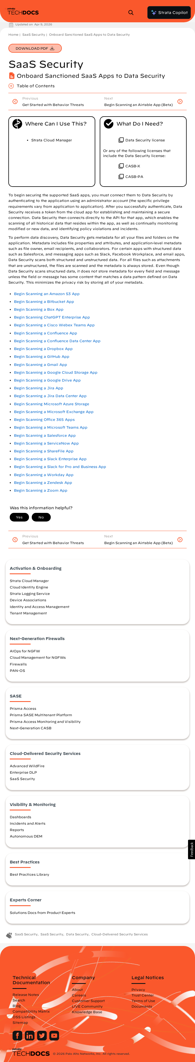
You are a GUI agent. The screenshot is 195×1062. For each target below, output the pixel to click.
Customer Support (88, 1001)
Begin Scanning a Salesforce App (45, 435)
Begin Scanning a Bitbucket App (44, 302)
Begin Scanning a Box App (39, 309)
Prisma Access (23, 708)
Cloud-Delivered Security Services (119, 934)
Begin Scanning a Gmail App (40, 365)
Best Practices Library (29, 874)
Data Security (77, 934)
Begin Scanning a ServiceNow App (46, 443)
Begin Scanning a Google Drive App (47, 380)
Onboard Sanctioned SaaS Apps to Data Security (89, 34)
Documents (141, 1006)
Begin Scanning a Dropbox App (43, 349)
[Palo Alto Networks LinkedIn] (30, 1039)
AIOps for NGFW (25, 651)
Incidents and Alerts (27, 823)
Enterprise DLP (23, 772)
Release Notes (26, 994)
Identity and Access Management (39, 607)
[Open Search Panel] (132, 12)
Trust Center (142, 995)
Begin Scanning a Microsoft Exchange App (54, 412)
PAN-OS (17, 670)
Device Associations (28, 600)
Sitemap (20, 1022)
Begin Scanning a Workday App (44, 475)
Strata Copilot (169, 12)
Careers (79, 995)
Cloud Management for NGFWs (38, 657)
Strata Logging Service (30, 593)
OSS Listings (24, 1017)
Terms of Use (143, 1001)
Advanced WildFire (27, 766)
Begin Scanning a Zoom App (40, 490)
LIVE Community (87, 1006)
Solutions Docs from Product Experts (42, 912)
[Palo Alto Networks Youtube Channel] (54, 1039)
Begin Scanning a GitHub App (41, 356)
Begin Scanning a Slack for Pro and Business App (60, 467)
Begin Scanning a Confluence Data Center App (57, 341)
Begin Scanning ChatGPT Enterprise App (52, 317)
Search (19, 1000)
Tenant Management (28, 613)
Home (13, 34)
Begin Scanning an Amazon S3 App (47, 294)
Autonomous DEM (26, 836)
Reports (17, 830)
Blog (17, 1006)
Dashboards (20, 817)
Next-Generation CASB (31, 728)
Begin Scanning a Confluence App (45, 333)
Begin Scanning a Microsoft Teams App (50, 427)
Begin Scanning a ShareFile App (44, 451)
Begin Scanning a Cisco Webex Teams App (54, 325)
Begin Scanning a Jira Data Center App (50, 396)
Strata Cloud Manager (29, 581)
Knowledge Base (87, 1012)
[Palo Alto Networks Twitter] (42, 1039)
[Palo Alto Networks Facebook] (18, 1039)
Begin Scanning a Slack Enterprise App (50, 459)
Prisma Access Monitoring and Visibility (45, 721)
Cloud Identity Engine (29, 587)
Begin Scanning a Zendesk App (43, 483)
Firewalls (18, 664)
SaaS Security (33, 34)
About (77, 989)
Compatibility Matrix (31, 1011)
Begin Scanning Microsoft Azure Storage (51, 404)
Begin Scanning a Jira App (38, 388)
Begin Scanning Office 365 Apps (44, 419)
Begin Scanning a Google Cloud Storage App (56, 372)
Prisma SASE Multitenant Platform (41, 715)
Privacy (138, 989)
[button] (191, 849)
